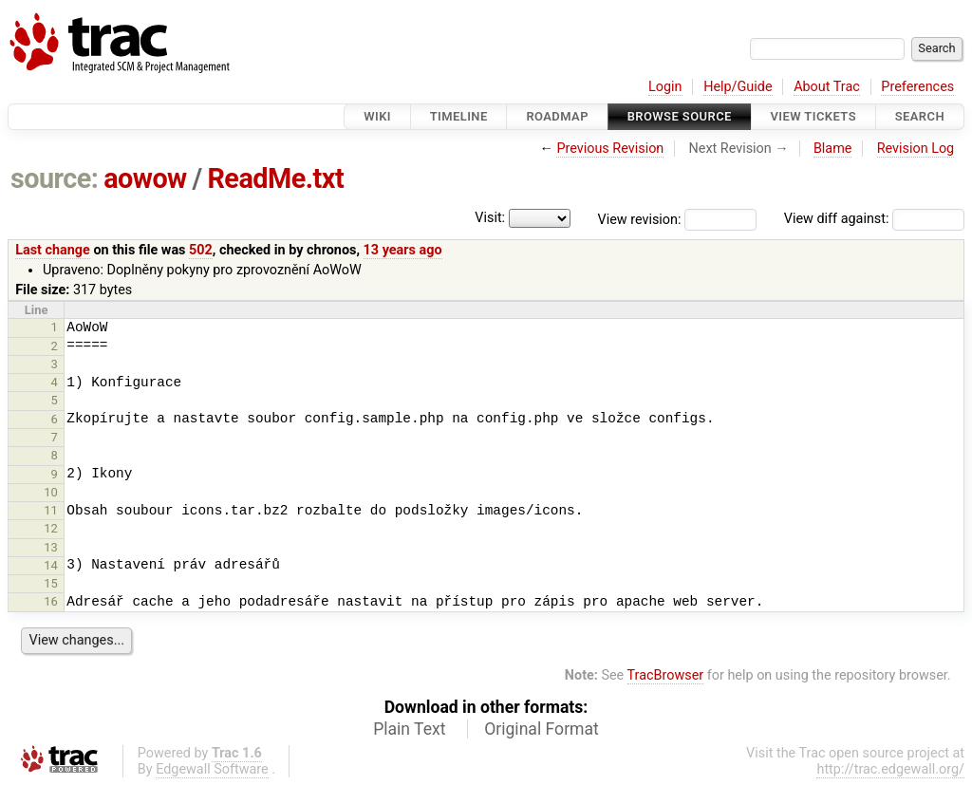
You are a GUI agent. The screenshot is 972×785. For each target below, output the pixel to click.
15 (51, 583)
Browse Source (679, 116)
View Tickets (813, 116)
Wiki (377, 116)
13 (51, 547)
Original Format (541, 729)
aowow (145, 178)
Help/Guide (737, 87)
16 (51, 601)
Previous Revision (610, 148)
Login (665, 87)
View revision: (640, 219)
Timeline (459, 116)
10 (51, 492)
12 (51, 528)
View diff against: (874, 219)
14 (51, 565)
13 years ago (403, 250)
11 (51, 510)
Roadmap (557, 116)
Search (919, 116)
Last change (52, 250)
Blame (832, 148)
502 (201, 250)
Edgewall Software (212, 769)
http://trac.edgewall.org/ (890, 769)
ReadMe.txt (275, 178)
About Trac (827, 87)
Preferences (917, 87)
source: (54, 178)
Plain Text (409, 729)
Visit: (490, 218)
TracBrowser (665, 675)
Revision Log (916, 148)
